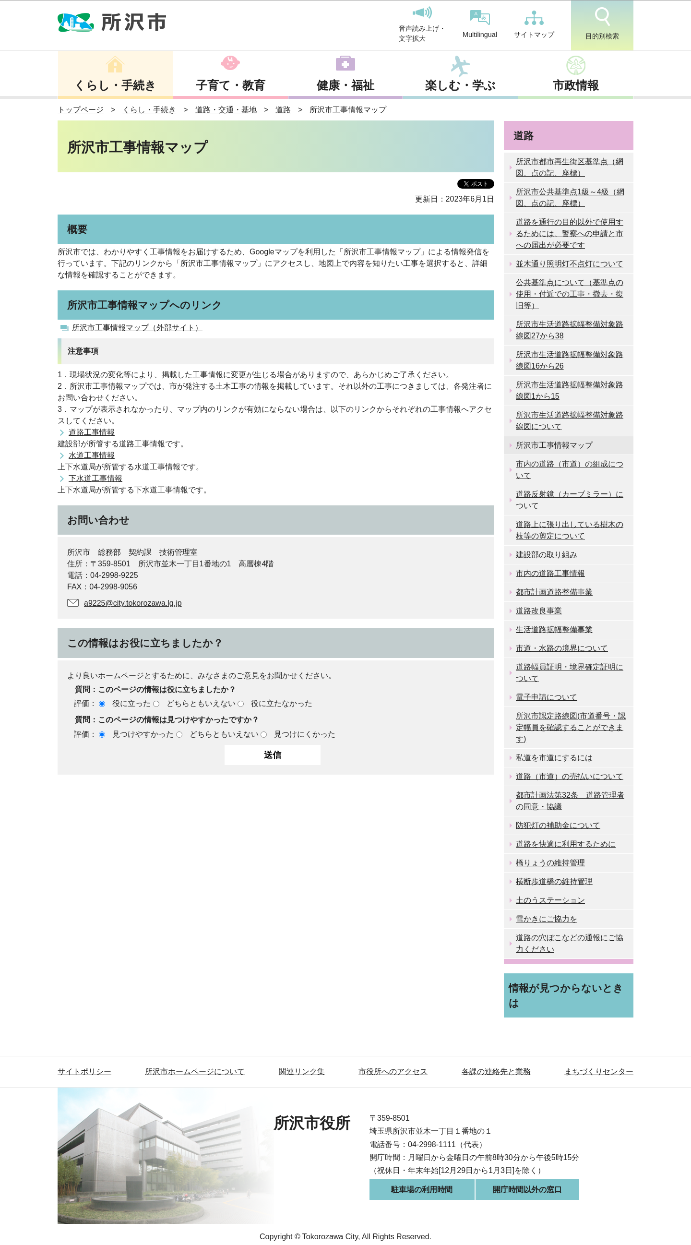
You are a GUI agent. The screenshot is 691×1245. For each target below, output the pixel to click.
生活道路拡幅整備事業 (554, 629)
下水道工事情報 (95, 478)
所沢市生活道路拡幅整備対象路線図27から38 (569, 330)
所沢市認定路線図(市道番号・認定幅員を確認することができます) (571, 727)
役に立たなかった (281, 703)
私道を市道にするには (554, 758)
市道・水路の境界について (562, 648)
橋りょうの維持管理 (550, 863)
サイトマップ (534, 24)
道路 (283, 110)
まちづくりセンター (598, 1071)
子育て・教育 (230, 85)
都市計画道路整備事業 (554, 592)
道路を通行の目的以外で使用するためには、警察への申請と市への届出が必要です (569, 233)
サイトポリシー (84, 1071)
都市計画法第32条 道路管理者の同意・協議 (570, 801)
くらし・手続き (115, 85)
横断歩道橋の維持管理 (554, 881)
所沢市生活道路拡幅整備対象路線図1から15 (569, 390)
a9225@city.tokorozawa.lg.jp (133, 603)
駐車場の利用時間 (422, 1189)
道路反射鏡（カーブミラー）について (569, 500)
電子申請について (546, 697)
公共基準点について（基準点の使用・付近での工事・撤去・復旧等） (569, 294)
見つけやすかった (143, 734)
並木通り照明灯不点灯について (569, 264)
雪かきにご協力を (546, 919)
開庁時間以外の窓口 (527, 1189)
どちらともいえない (201, 703)
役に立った (131, 703)
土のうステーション (550, 900)
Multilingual (480, 24)
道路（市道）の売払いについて (569, 776)
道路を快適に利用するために (566, 844)
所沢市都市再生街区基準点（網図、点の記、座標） (569, 167)
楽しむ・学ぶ (460, 85)
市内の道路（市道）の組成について (569, 469)
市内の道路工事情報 (550, 573)
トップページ (81, 110)
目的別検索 (602, 23)
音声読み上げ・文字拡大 (422, 24)
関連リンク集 (302, 1071)
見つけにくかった (304, 734)
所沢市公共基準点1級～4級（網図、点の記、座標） (570, 197)
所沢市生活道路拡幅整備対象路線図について (569, 421)
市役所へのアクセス (393, 1071)
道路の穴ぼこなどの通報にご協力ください (569, 943)
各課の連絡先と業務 (496, 1071)
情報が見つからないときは (566, 995)
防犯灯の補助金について (558, 825)
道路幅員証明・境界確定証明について (569, 672)
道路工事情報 (92, 432)
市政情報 (576, 85)
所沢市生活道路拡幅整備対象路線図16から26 (569, 360)
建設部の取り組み (546, 555)
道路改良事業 (539, 611)
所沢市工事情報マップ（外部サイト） (137, 327)
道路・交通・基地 (226, 110)
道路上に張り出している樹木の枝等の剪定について (569, 530)
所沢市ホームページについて (195, 1071)
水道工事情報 (92, 455)
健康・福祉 (345, 85)
